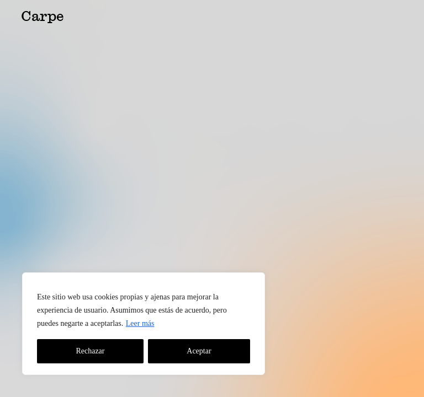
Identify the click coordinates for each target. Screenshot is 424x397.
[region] (143, 323)
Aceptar (199, 351)
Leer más (140, 323)
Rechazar (90, 351)
